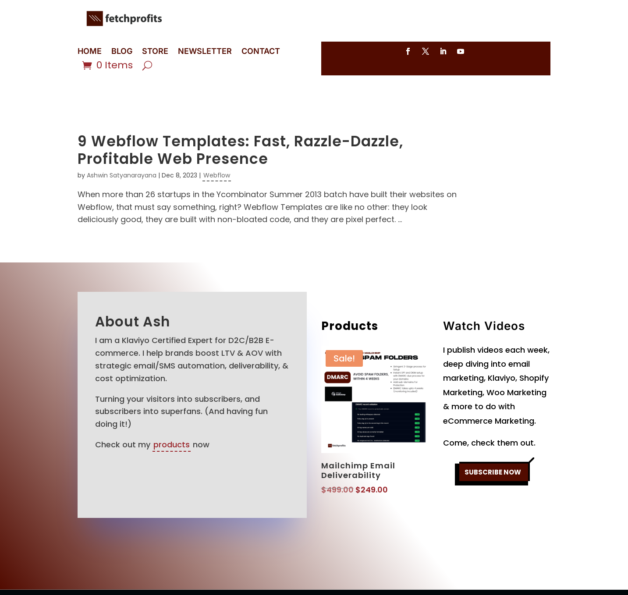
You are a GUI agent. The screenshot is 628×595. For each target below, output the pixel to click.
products (171, 412)
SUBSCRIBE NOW (493, 443)
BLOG (121, 52)
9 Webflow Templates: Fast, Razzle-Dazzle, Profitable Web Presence (240, 118)
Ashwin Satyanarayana (121, 143)
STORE (155, 52)
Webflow (216, 143)
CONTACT (260, 52)
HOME (90, 52)
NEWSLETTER (205, 52)
